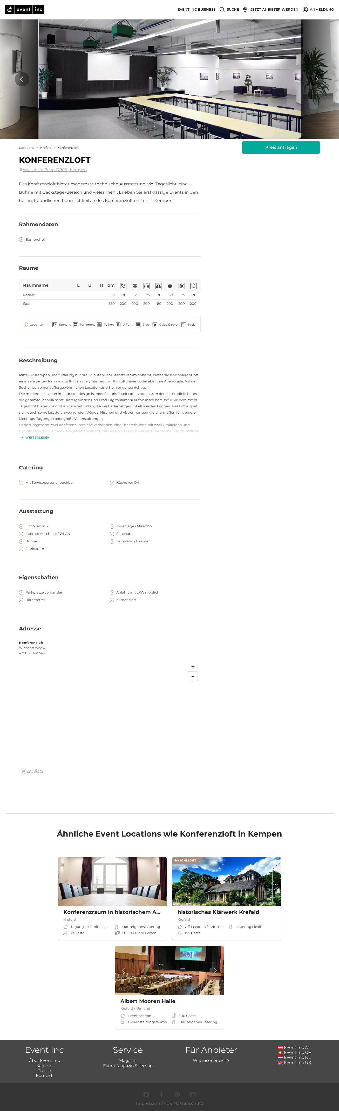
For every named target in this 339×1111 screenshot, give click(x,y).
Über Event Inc (44, 1060)
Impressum (148, 1103)
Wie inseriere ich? (211, 1060)
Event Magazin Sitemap (128, 1065)
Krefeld (45, 148)
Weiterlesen (34, 437)
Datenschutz (189, 1103)
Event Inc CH (294, 1052)
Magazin (128, 1060)
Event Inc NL (294, 1057)
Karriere (44, 1065)
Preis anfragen (281, 147)
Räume (28, 268)
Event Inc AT (294, 1047)
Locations (26, 148)
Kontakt (44, 1075)
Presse (44, 1070)
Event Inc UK (294, 1062)
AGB (168, 1103)
